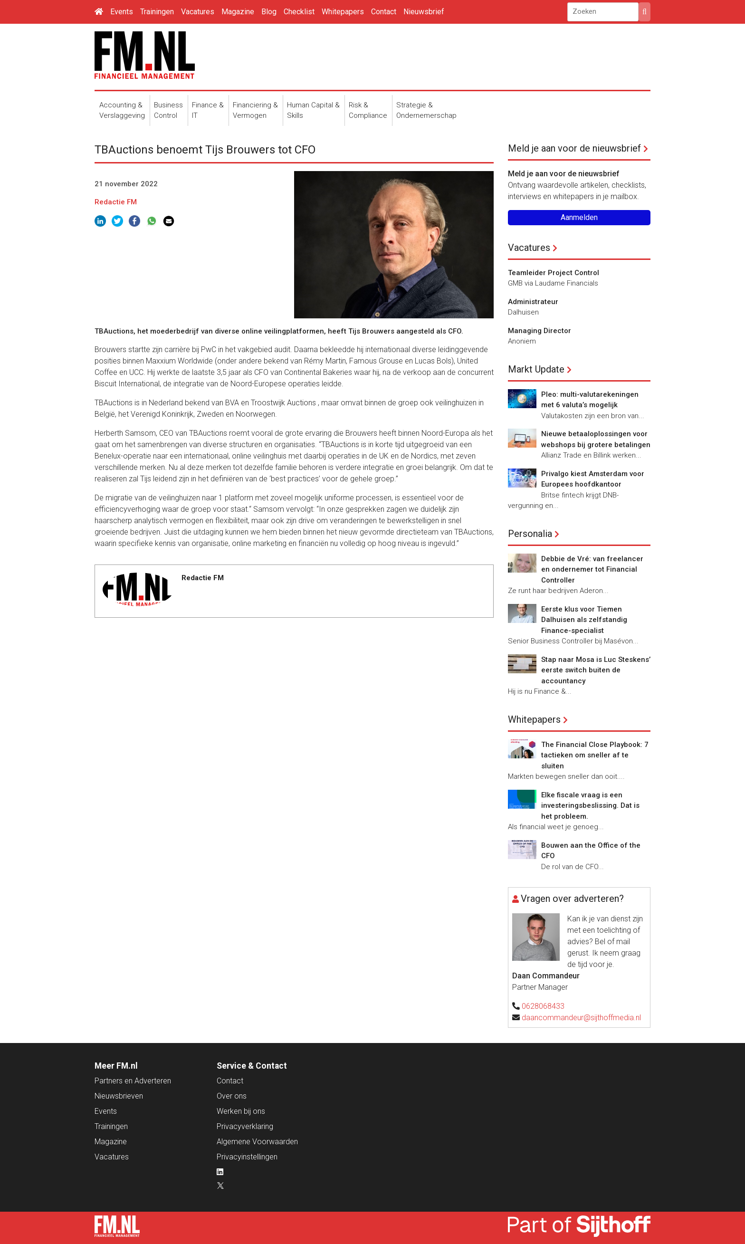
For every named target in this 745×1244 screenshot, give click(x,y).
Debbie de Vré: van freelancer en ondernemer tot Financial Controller (592, 569)
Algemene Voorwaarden (257, 1141)
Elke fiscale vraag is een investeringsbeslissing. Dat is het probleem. (590, 806)
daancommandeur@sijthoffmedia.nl (581, 1017)
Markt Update (536, 369)
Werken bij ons (241, 1111)
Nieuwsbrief (423, 11)
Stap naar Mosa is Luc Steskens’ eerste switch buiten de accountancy (595, 670)
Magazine (237, 11)
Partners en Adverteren (133, 1080)
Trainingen (157, 11)
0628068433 (543, 1006)
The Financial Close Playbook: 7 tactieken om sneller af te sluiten (595, 755)
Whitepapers (343, 11)
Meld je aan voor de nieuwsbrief (574, 148)
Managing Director (539, 330)
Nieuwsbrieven (119, 1095)
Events (121, 11)
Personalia (530, 533)
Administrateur (533, 301)
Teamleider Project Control (553, 272)
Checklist (299, 11)
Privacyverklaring (245, 1126)
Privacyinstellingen (247, 1156)
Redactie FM (116, 202)
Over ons (232, 1095)
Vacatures (197, 11)
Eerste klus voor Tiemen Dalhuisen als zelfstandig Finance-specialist (584, 620)
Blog (269, 11)
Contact (383, 11)
